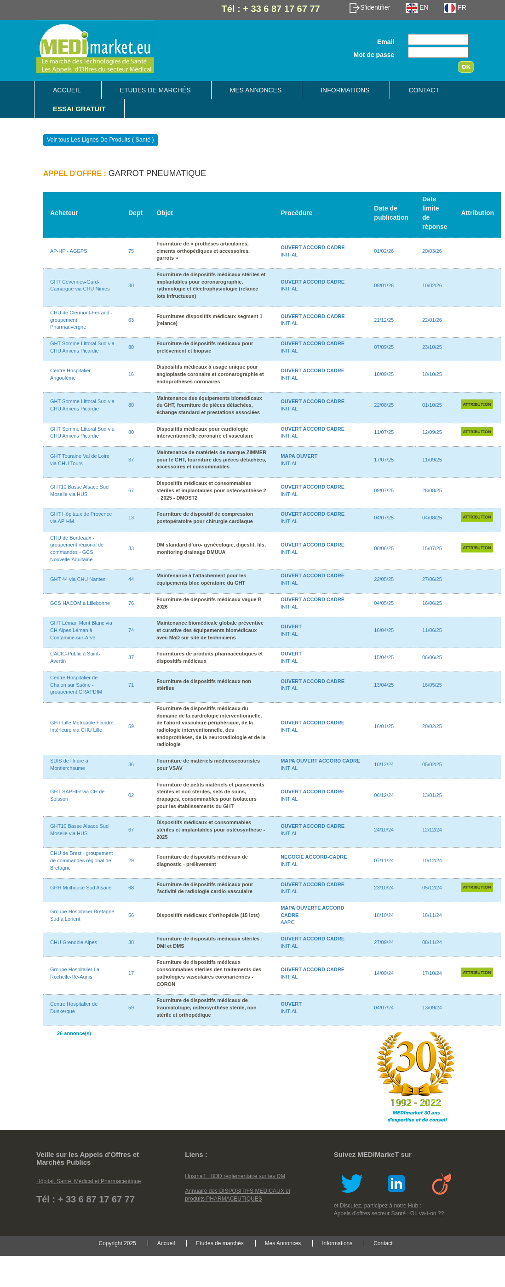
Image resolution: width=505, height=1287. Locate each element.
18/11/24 (432, 915)
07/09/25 (384, 347)
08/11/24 (432, 942)
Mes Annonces (256, 90)
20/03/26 (432, 251)
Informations (345, 90)
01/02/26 (384, 251)
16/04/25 (384, 630)
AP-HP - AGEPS (68, 251)
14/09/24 (384, 973)
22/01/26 (432, 320)
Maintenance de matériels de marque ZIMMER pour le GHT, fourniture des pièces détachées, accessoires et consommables (211, 459)
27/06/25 (432, 579)
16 (131, 374)
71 (131, 685)
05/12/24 (432, 887)
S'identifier (369, 7)
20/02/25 (432, 726)
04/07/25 (384, 517)
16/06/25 (432, 603)
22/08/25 (384, 405)
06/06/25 (432, 657)
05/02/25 (432, 764)
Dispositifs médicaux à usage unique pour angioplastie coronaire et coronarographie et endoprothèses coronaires (210, 374)
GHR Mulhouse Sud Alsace (80, 887)
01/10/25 (432, 405)
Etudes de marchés (155, 90)
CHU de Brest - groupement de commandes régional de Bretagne (81, 860)
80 (131, 347)
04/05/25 (384, 603)
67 (131, 490)
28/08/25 (432, 490)
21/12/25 (384, 320)
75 (131, 251)
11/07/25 (384, 432)
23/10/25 (432, 347)
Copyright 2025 (117, 1243)
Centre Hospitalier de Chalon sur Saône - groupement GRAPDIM (76, 685)
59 (131, 726)
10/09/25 (384, 374)
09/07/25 (384, 490)
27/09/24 (384, 942)
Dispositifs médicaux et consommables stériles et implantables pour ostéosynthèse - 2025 (210, 829)
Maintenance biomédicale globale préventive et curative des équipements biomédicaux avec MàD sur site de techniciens (210, 630)
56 (131, 915)
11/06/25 (432, 630)
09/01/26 (384, 285)
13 (131, 517)
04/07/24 (384, 1007)
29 (131, 860)
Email (385, 42)
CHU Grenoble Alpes (73, 942)
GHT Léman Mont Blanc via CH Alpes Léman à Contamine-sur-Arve (81, 630)
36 (131, 764)
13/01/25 (432, 795)
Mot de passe (374, 54)
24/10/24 (384, 829)
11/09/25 (432, 459)
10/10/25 (432, 374)
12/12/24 (432, 829)
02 (131, 795)
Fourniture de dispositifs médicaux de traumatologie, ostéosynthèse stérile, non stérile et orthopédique (206, 1007)
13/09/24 (432, 1007)
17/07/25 (384, 459)
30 (131, 285)
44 (131, 579)
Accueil (67, 90)
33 (131, 548)
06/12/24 (384, 795)
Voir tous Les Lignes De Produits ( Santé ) (100, 140)
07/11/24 (384, 860)
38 (131, 942)
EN (417, 7)
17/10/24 (432, 973)
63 (131, 320)
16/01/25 (384, 726)
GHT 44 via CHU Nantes (77, 579)
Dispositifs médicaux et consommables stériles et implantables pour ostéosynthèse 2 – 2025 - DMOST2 (211, 490)
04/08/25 (432, 517)
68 (131, 887)
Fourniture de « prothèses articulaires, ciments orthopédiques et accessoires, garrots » (203, 251)
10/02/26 (432, 285)
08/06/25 (384, 548)
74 (131, 630)
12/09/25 (432, 432)
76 (131, 603)
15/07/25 (432, 548)
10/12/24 (384, 764)
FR (455, 7)
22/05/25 (384, 579)
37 (131, 459)
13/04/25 (384, 685)
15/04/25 (384, 657)
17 (131, 973)
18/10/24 (384, 915)
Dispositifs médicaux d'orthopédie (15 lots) (208, 915)
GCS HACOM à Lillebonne (80, 603)
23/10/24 (384, 887)
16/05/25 (432, 685)
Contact (423, 90)
